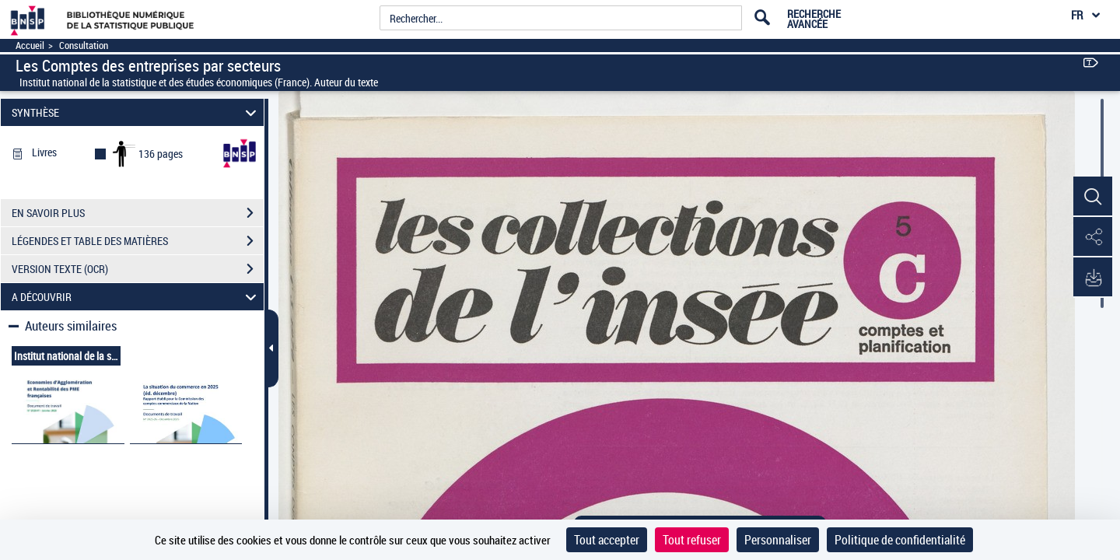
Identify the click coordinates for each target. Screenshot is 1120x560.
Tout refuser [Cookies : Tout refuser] (692, 539)
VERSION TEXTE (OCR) (138, 269)
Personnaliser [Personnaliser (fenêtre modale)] (777, 539)
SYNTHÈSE (136, 112)
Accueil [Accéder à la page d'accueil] (30, 45)
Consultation (83, 45)
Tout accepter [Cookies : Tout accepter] (606, 539)
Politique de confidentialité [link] (900, 539)
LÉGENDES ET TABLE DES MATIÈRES (138, 241)
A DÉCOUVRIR (136, 296)
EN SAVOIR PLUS (138, 213)
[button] (1092, 197)
